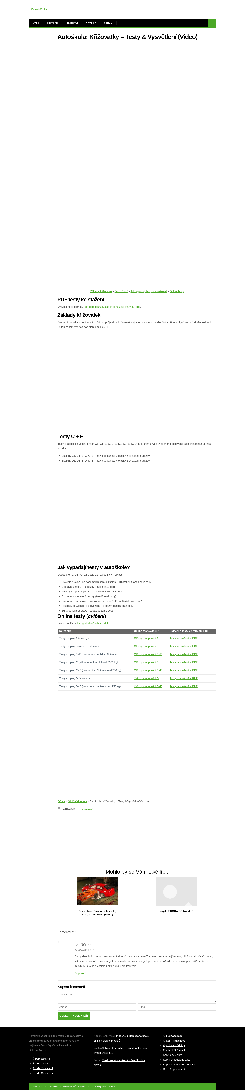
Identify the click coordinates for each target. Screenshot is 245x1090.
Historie (52, 23)
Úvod (36, 23)
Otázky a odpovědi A (146, 638)
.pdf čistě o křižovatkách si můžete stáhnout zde (112, 306)
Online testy (177, 291)
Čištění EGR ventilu (174, 1050)
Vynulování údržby (174, 1045)
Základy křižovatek (101, 291)
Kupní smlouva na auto (176, 1059)
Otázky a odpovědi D (146, 678)
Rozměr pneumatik (174, 1069)
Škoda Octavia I (42, 1058)
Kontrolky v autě (172, 1055)
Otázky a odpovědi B (146, 646)
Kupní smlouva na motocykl (179, 1064)
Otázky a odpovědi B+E (148, 654)
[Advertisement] (137, 65)
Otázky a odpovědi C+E (148, 670)
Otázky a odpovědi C (146, 662)
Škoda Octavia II (42, 1063)
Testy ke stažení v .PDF (184, 638)
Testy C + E (121, 291)
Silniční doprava (77, 801)
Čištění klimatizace (174, 1040)
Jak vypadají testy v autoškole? (149, 291)
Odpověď (80, 973)
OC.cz (61, 801)
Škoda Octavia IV (43, 1073)
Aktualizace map (173, 1035)
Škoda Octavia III (43, 1068)
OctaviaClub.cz (40, 9)
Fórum (108, 23)
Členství (72, 23)
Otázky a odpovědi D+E (148, 686)
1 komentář (86, 809)
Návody (91, 23)
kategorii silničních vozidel (92, 623)
